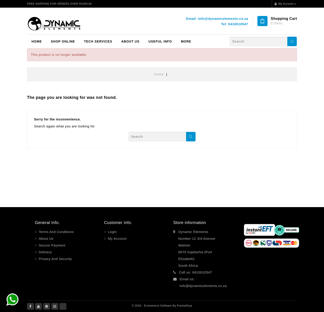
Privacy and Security (55, 259)
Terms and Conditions (56, 232)
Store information (189, 222)
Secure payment (51, 245)
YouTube (38, 306)
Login (112, 232)
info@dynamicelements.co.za (223, 18)
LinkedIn (62, 306)
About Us (130, 41)
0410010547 (238, 24)
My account (116, 238)
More (186, 41)
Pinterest (46, 306)
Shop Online (63, 41)
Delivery (45, 252)
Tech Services (98, 41)
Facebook (30, 306)
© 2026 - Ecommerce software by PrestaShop (162, 305)
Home (37, 41)
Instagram (54, 306)
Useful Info (160, 41)
